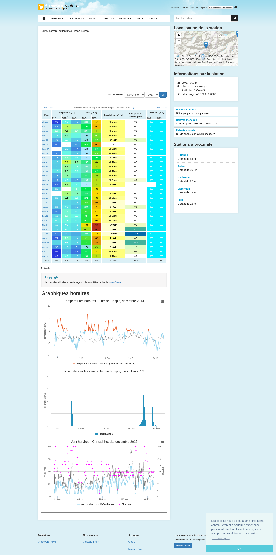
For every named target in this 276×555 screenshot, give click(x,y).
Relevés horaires (206, 111)
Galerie (139, 18)
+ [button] (178, 36)
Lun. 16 (45, 189)
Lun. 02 (45, 127)
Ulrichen (206, 157)
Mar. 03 (45, 131)
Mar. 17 (45, 194)
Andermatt (206, 179)
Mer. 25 (45, 229)
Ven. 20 (45, 207)
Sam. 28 (45, 243)
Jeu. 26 (45, 234)
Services (153, 18)
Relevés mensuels (206, 122)
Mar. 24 (45, 225)
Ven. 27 (45, 238)
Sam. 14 (45, 180)
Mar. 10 (45, 162)
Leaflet (177, 56)
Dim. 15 (45, 185)
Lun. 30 (45, 252)
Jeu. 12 (45, 171)
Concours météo (91, 542)
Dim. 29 (45, 247)
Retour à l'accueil (58, 7)
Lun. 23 (45, 220)
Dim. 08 (45, 153)
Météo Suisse (115, 282)
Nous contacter (183, 545)
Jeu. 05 (45, 140)
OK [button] (239, 548)
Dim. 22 (45, 216)
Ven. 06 (45, 144)
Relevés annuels (206, 132)
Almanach (125, 18)
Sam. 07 (45, 149)
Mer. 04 (45, 135)
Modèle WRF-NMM (47, 542)
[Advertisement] (104, 63)
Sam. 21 (45, 212)
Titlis (206, 201)
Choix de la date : (115, 94)
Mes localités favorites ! (220, 8)
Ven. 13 (45, 176)
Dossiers (108, 18)
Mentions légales (136, 549)
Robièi (206, 168)
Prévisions (57, 18)
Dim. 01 (45, 122)
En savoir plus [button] (221, 538)
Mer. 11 (45, 167)
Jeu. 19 (45, 203)
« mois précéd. (48, 108)
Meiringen (206, 190)
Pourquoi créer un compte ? (194, 8)
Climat (93, 18)
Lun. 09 (45, 158)
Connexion (175, 8)
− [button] (178, 41)
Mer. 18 (45, 198)
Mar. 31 (45, 256)
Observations (76, 18)
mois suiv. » (161, 108)
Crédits (131, 542)
